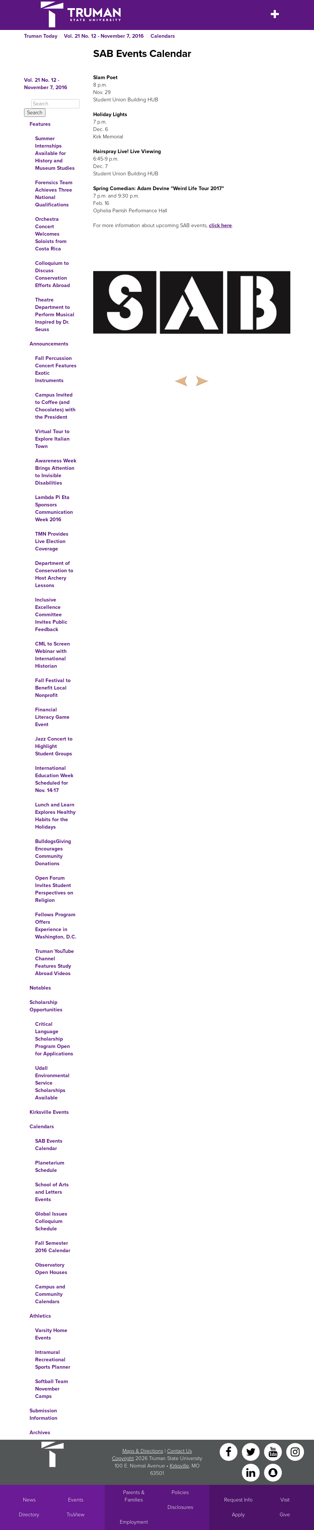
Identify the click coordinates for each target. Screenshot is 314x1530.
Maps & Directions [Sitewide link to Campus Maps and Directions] (142, 1451)
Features (40, 124)
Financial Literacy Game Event (52, 717)
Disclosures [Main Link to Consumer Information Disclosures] (180, 1507)
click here (220, 225)
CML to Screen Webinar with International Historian (52, 655)
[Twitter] (251, 1451)
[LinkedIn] (251, 1472)
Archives (40, 1432)
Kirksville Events (49, 1112)
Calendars (163, 36)
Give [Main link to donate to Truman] (285, 1515)
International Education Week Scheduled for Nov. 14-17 (54, 779)
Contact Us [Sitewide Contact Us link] (179, 1451)
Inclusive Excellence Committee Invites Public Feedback (51, 615)
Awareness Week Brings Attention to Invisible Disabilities (55, 472)
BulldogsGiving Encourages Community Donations (53, 852)
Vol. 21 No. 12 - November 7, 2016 (104, 36)
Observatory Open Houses (51, 1268)
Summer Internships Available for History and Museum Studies (55, 153)
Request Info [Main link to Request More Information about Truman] (238, 1500)
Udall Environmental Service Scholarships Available (52, 1083)
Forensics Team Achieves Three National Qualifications (53, 193)
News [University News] (29, 1500)
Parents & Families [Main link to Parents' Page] (134, 1496)
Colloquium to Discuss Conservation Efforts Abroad (52, 274)
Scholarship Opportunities (46, 1006)
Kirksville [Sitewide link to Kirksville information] (179, 1466)
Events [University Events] (75, 1500)
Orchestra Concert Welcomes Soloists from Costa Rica (51, 234)
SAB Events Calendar (49, 1145)
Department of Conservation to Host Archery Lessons (54, 574)
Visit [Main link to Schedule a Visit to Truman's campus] (285, 1500)
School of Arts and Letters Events (52, 1192)
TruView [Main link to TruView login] (75, 1515)
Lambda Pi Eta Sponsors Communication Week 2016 (54, 508)
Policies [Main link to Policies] (180, 1492)
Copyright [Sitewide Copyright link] (123, 1458)
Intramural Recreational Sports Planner (52, 1359)
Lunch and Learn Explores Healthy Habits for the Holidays (55, 816)
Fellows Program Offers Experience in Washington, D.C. (56, 925)
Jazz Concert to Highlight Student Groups (53, 746)
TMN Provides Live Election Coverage (51, 541)
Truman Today (40, 36)
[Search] (55, 103)
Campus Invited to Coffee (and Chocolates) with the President (55, 406)
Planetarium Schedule (49, 1166)
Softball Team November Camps (51, 1388)
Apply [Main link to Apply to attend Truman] (238, 1515)
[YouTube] (274, 1451)
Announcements (49, 344)
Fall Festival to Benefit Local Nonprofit (53, 687)
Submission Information (43, 1414)
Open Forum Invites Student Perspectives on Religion (54, 889)
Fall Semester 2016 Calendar (52, 1247)
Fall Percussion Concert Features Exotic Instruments (56, 369)
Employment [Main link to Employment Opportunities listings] (134, 1522)
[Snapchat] (273, 1472)
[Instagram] (295, 1451)
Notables (40, 988)
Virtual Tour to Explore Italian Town (52, 438)
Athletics (40, 1316)
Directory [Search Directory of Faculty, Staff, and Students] (29, 1515)
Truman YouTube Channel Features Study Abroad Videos (54, 962)
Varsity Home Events (51, 1334)
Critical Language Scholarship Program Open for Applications (54, 1039)
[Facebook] (229, 1451)
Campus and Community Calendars (50, 1294)
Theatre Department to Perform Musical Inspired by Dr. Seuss (54, 315)
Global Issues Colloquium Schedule (51, 1221)
